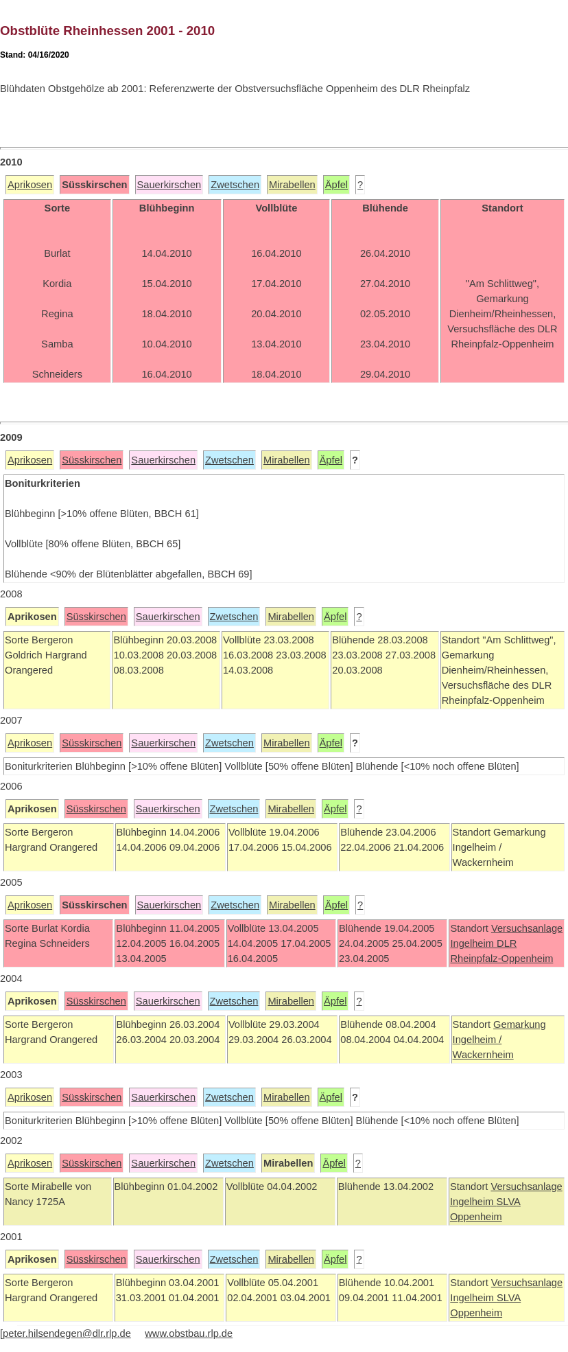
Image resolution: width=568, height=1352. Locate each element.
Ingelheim (473, 943)
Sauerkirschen (169, 184)
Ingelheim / (477, 1039)
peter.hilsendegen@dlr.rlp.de (67, 1333)
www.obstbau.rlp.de (189, 1333)
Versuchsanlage (527, 928)
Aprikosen (30, 184)
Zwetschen (235, 184)
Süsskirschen (91, 460)
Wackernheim (483, 1054)
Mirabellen (292, 184)
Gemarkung (519, 1024)
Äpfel (336, 184)
